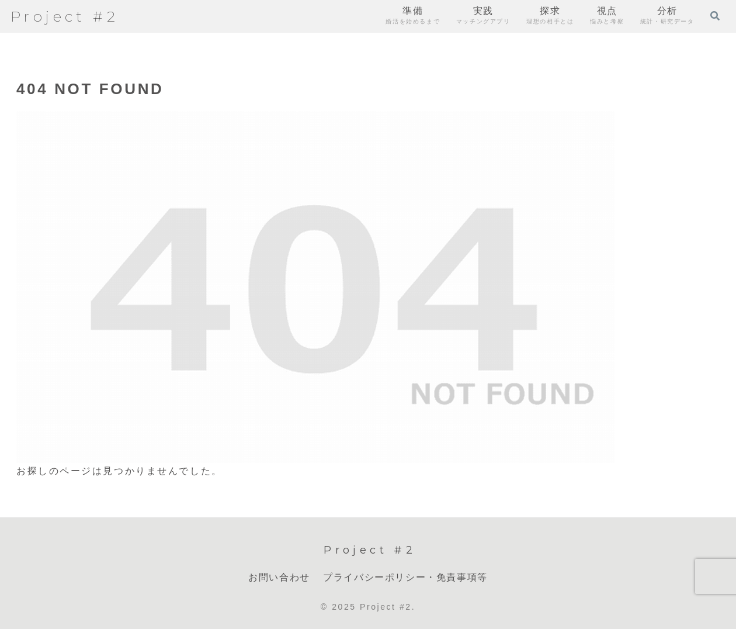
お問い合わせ (279, 577)
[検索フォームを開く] (715, 15)
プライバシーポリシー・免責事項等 (405, 577)
